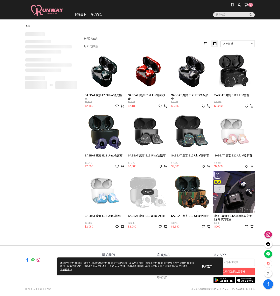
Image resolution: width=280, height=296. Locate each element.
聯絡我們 (162, 277)
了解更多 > (66, 269)
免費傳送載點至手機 (234, 271)
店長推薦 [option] (228, 43)
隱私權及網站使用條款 (95, 266)
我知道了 (207, 266)
